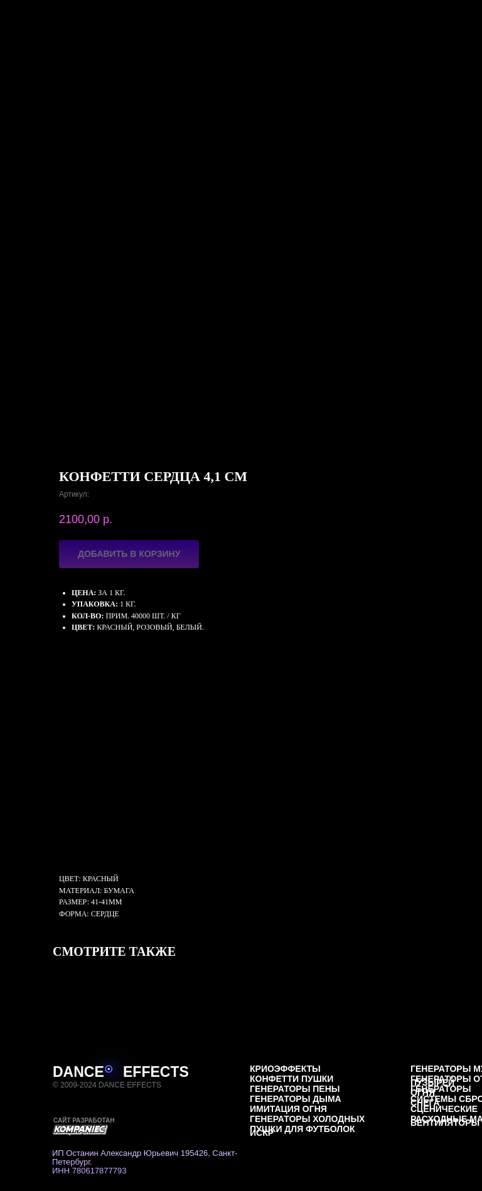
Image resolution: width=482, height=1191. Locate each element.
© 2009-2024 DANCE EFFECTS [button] (107, 1085)
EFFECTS (156, 1072)
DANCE (78, 1072)
